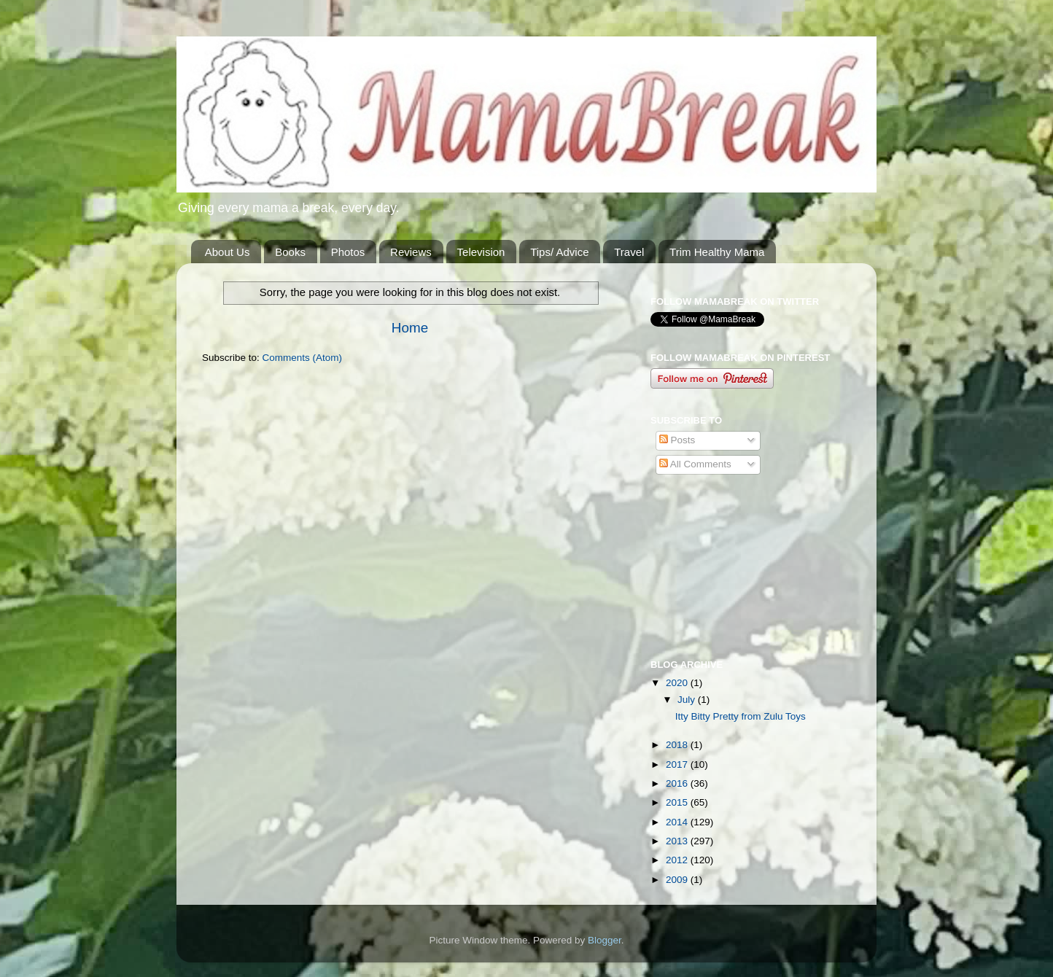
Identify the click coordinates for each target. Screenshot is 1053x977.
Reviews (411, 252)
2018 (678, 744)
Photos (348, 252)
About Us (227, 252)
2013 (678, 841)
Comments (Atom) (303, 357)
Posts (677, 440)
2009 (678, 879)
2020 (678, 682)
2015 (678, 802)
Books (290, 252)
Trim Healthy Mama (716, 252)
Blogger (604, 940)
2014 (678, 822)
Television (481, 252)
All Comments (695, 464)
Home (410, 327)
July (687, 699)
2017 (678, 764)
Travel (629, 252)
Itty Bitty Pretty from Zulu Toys (740, 716)
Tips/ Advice (559, 252)
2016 (678, 783)
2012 (678, 860)
